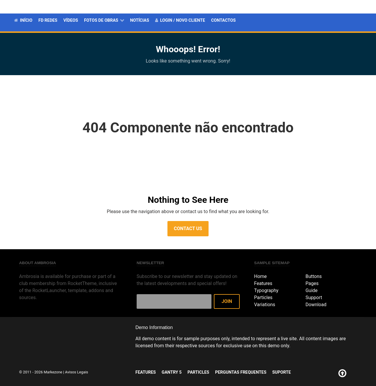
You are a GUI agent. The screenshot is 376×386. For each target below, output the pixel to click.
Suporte (352, 6)
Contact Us (188, 228)
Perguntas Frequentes (312, 6)
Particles (270, 6)
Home (260, 276)
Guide (312, 290)
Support (314, 297)
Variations (264, 304)
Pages (312, 283)
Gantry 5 (244, 6)
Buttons (314, 276)
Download (316, 304)
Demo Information (154, 327)
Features (219, 6)
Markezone (53, 372)
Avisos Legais (76, 372)
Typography (266, 290)
